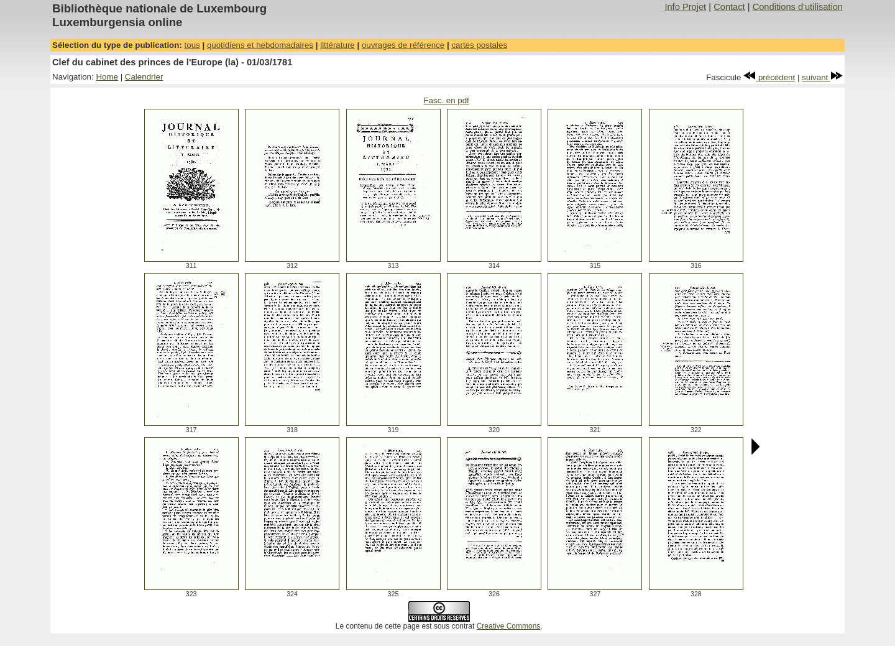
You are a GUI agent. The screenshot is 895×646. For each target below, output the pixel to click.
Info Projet (685, 7)
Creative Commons (509, 626)
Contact (729, 7)
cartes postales (479, 45)
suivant (822, 77)
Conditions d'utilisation (798, 7)
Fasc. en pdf (446, 100)
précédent (769, 77)
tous (192, 45)
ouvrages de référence (403, 45)
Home (107, 76)
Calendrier (144, 76)
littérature (337, 45)
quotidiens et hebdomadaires (260, 45)
